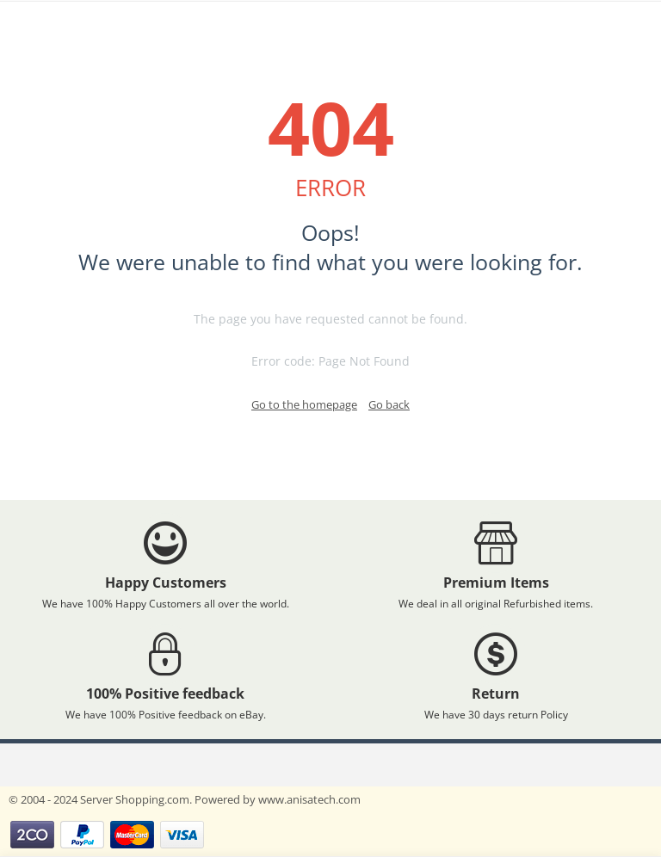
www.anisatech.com (309, 799)
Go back (389, 404)
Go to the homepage (304, 404)
